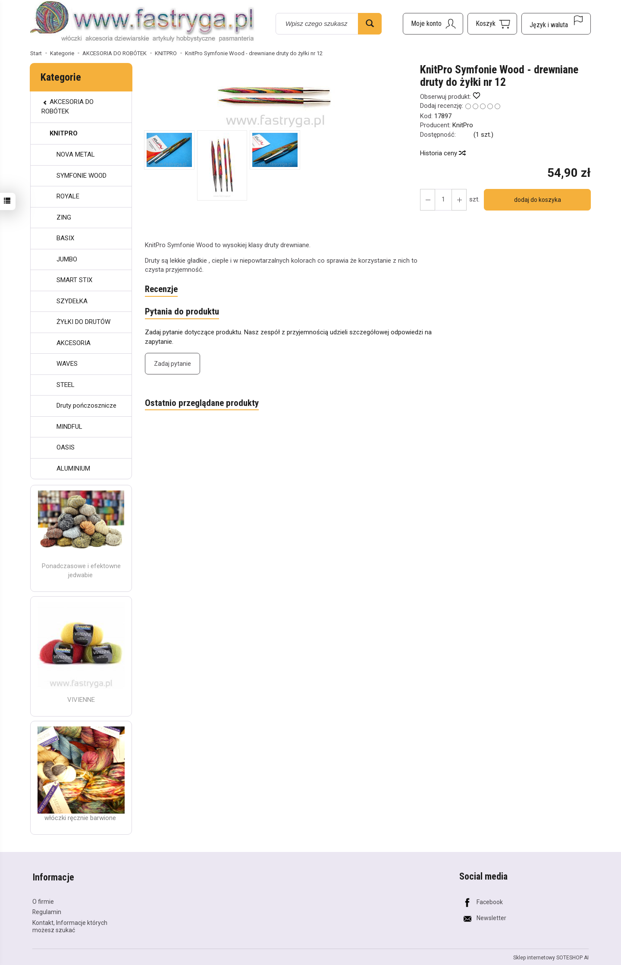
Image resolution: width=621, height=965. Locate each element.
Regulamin (46, 910)
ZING (63, 217)
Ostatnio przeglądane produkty (202, 403)
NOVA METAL (75, 154)
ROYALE (67, 196)
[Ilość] (443, 200)
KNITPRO (64, 133)
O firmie (43, 899)
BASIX (65, 238)
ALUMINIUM (73, 468)
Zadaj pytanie (172, 364)
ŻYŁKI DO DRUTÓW (83, 322)
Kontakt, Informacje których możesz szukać (69, 925)
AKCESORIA (73, 343)
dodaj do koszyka (537, 199)
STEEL (65, 385)
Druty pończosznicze (86, 405)
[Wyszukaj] (370, 24)
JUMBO (66, 259)
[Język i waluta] (556, 24)
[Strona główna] (142, 22)
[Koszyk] (492, 24)
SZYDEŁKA (72, 301)
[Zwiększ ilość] (427, 200)
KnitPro (462, 125)
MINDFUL (69, 427)
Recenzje (161, 289)
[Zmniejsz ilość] (458, 200)
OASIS (65, 447)
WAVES (67, 364)
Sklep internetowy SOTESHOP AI (551, 956)
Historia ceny (442, 153)
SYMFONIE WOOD (81, 175)
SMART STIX (74, 280)
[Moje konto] (433, 24)
